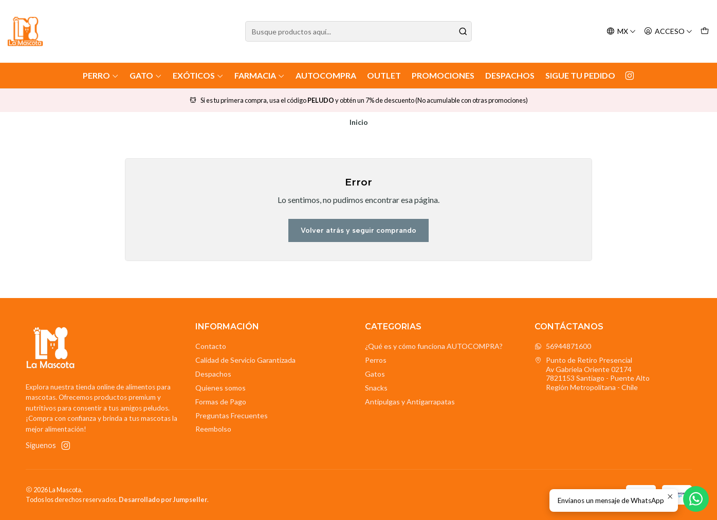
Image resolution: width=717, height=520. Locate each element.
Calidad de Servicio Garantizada (245, 360)
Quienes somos (220, 387)
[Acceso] (668, 31)
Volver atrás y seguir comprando (358, 230)
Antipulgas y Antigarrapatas (410, 401)
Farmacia (259, 75)
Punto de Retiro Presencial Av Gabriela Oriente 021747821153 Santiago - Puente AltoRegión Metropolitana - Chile (592, 374)
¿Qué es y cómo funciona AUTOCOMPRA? (434, 346)
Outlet (384, 75)
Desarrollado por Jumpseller (163, 499)
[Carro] (704, 31)
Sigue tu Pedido (580, 75)
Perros (376, 360)
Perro (101, 75)
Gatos (375, 373)
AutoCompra (326, 75)
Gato (146, 75)
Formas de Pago (220, 401)
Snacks (376, 387)
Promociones (443, 75)
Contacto (210, 346)
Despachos (510, 75)
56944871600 (563, 346)
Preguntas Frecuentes (231, 415)
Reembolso (213, 428)
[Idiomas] (621, 31)
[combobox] (358, 31)
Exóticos (198, 75)
